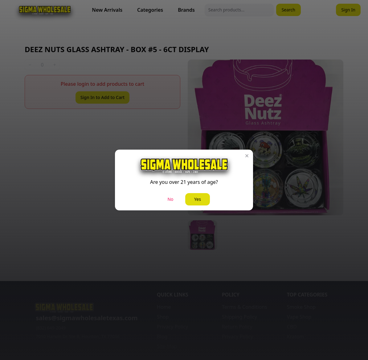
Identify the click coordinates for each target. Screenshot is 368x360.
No (170, 199)
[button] (247, 156)
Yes (197, 199)
